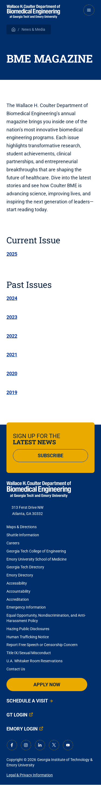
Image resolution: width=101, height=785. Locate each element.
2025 (11, 254)
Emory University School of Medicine (36, 559)
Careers (12, 543)
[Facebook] (11, 745)
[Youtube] (67, 745)
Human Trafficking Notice (27, 637)
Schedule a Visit (27, 701)
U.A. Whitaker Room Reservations (34, 661)
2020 (11, 373)
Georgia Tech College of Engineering (36, 551)
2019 (11, 392)
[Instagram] (25, 745)
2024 (11, 298)
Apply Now (46, 684)
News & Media (33, 29)
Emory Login (22, 729)
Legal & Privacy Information (29, 775)
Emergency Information (26, 607)
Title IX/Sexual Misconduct (28, 653)
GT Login (16, 715)
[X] (53, 745)
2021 (11, 354)
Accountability (18, 591)
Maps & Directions (21, 527)
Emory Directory (19, 575)
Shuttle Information (22, 535)
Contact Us (15, 669)
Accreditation (17, 599)
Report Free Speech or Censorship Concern (42, 645)
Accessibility (16, 583)
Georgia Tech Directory (25, 567)
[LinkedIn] (39, 745)
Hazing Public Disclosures (27, 629)
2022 (11, 336)
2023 (11, 317)
